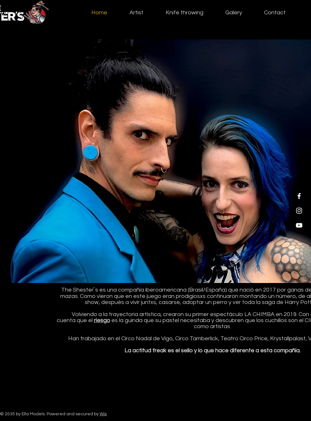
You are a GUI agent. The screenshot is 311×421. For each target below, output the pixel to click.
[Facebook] (299, 196)
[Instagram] (299, 211)
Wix (103, 414)
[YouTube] (299, 225)
